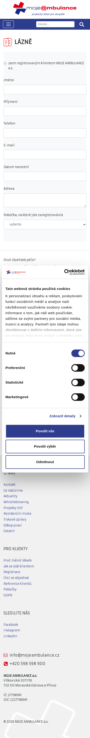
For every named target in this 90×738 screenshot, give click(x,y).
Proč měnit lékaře (18, 560)
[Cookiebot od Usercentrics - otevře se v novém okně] (64, 272)
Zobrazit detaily (62, 416)
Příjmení (11, 102)
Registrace (12, 572)
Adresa (9, 189)
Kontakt (10, 485)
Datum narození (16, 167)
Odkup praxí (13, 525)
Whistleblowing (16, 502)
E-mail (9, 145)
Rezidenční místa (17, 514)
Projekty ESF (13, 508)
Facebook (11, 625)
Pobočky (10, 589)
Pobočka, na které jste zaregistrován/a (33, 215)
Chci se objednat (16, 578)
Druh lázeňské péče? (20, 260)
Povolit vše (45, 431)
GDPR (8, 595)
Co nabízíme (13, 491)
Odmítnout (45, 462)
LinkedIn (10, 636)
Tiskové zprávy (15, 519)
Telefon (9, 123)
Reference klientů (17, 584)
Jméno (9, 80)
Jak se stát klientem (19, 566)
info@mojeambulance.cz (34, 655)
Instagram (12, 630)
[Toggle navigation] (8, 24)
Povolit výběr (45, 446)
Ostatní (9, 531)
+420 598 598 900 (27, 663)
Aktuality (11, 496)
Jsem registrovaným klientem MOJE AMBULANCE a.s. (46, 65)
